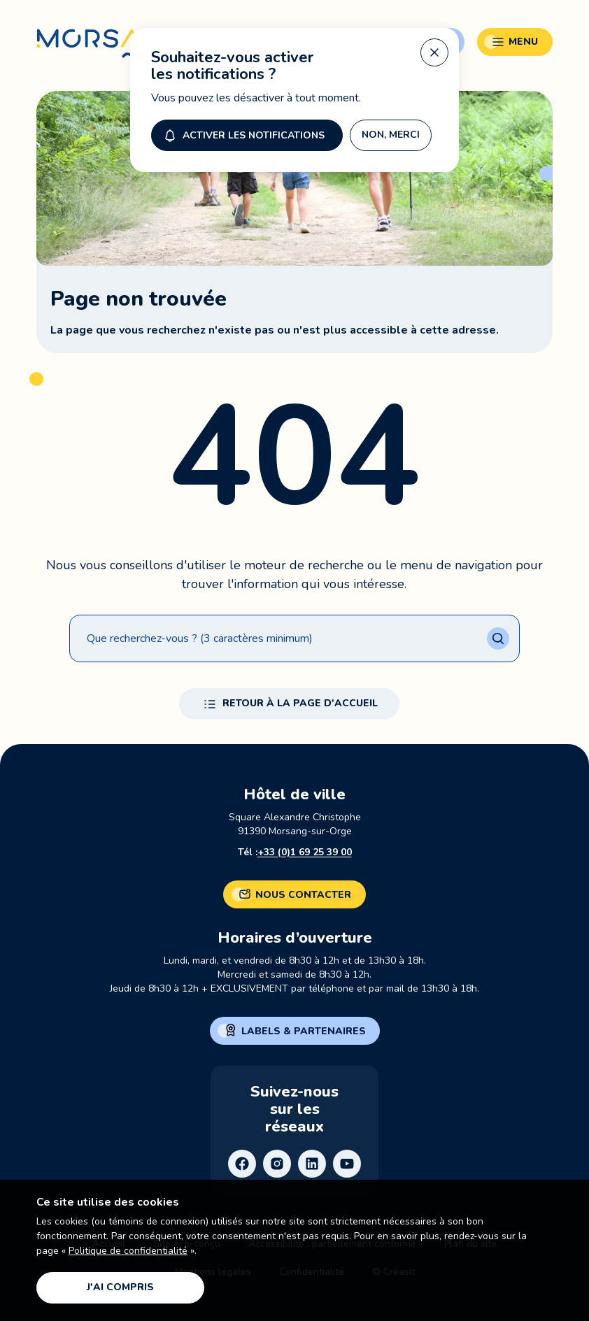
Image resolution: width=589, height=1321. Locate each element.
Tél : (295, 852)
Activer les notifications (243, 135)
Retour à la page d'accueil (289, 704)
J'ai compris (120, 1287)
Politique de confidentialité (128, 1250)
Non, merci (391, 134)
